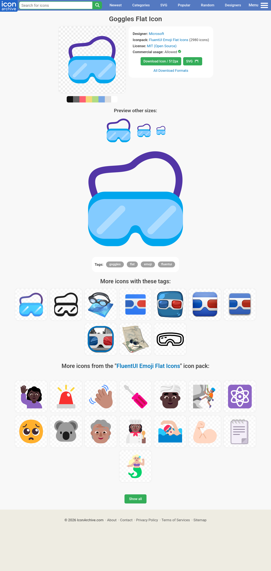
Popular (184, 5)
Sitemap (200, 520)
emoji (148, 264)
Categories (141, 5)
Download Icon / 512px (161, 61)
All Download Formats (170, 70)
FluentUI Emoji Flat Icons (168, 40)
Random (207, 5)
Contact (126, 520)
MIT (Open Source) (162, 46)
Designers (233, 5)
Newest (115, 5)
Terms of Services (176, 520)
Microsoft (156, 34)
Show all (135, 499)
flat (132, 264)
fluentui (166, 264)
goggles (115, 264)
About (112, 520)
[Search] (97, 5)
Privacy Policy (147, 520)
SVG (163, 5)
